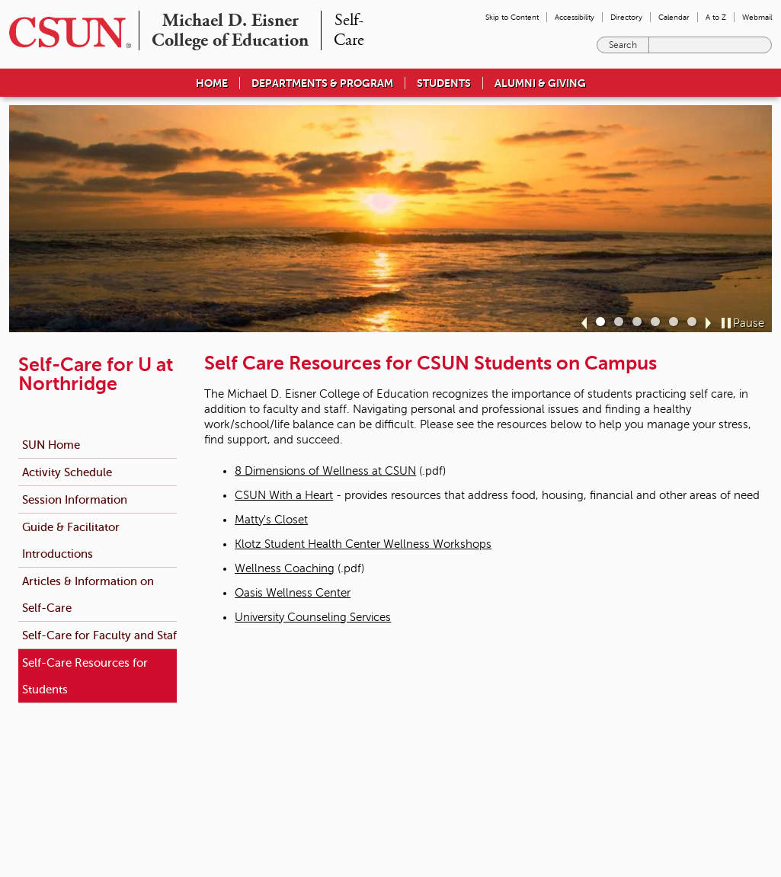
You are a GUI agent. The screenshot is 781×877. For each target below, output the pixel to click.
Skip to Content (512, 17)
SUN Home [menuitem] (51, 444)
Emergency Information (413, 741)
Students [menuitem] (444, 83)
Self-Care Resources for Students (85, 676)
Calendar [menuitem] (674, 17)
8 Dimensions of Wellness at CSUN (325, 471)
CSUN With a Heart (284, 495)
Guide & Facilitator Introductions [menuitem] (71, 540)
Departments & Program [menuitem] (322, 83)
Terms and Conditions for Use (604, 741)
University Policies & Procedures (431, 756)
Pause (748, 323)
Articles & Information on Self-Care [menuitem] (88, 594)
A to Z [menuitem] (716, 17)
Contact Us (260, 787)
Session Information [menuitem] (74, 499)
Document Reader (581, 772)
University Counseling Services (313, 617)
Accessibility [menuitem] (574, 17)
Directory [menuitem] (626, 17)
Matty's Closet (271, 520)
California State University (417, 805)
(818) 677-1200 (197, 787)
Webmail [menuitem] (757, 17)
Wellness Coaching (284, 568)
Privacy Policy (571, 756)
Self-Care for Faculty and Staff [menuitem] (101, 635)
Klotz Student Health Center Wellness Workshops (363, 544)
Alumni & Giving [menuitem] (540, 83)
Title (378, 772)
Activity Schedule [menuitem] (67, 472)
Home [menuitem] (212, 83)
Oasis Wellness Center (292, 593)
